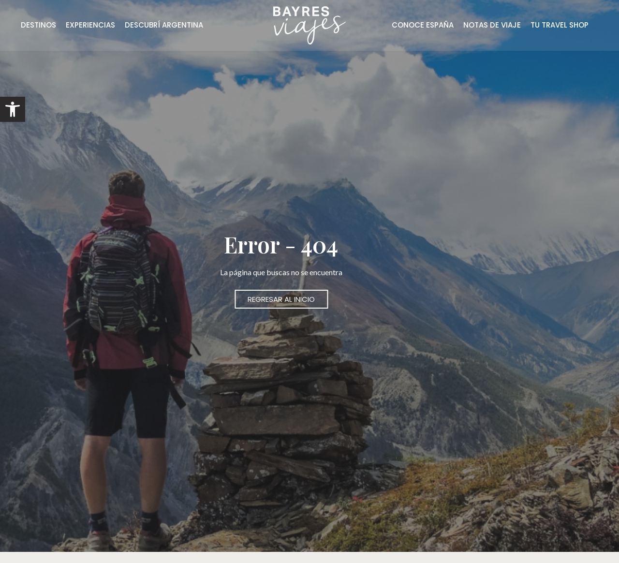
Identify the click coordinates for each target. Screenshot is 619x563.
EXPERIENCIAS (90, 25)
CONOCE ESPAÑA (423, 25)
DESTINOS (38, 25)
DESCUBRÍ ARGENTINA (164, 25)
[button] (12, 109)
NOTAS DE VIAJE (492, 25)
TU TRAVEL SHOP (560, 25)
